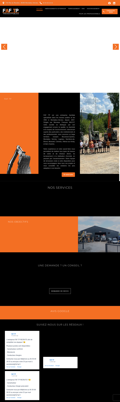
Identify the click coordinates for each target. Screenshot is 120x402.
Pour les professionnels (88, 13)
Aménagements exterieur (54, 8)
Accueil (39, 8)
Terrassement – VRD (75, 8)
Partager (19, 367)
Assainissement (92, 8)
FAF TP (13, 334)
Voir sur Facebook (10, 367)
